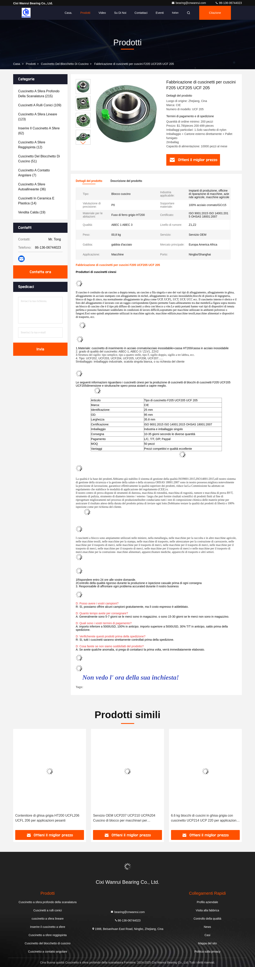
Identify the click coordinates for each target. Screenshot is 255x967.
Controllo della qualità (207, 918)
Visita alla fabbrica (207, 910)
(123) (37, 116)
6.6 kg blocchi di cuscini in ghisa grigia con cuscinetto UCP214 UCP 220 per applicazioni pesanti (204, 818)
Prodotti (85, 12)
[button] (83, 143)
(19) (31, 212)
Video (102, 12)
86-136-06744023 (228, 3)
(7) (34, 173)
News (207, 926)
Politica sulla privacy (207, 951)
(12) (31, 144)
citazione (215, 12)
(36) (32, 187)
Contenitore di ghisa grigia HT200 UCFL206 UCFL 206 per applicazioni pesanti (47, 818)
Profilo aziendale (207, 902)
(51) (39, 159)
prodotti (31, 64)
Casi (207, 935)
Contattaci (141, 12)
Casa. (68, 12)
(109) (39, 105)
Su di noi (120, 12)
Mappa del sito (207, 943)
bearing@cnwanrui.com (189, 3)
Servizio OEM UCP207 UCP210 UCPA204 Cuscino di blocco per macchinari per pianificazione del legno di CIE (124, 818)
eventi (160, 12)
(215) (38, 93)
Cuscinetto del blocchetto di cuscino (65, 64)
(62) (39, 130)
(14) (36, 201)
